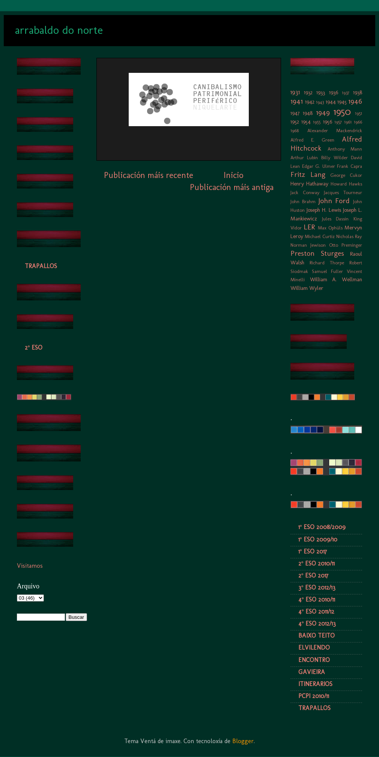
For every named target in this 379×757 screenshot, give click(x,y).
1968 (294, 130)
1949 (323, 112)
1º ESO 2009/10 (317, 539)
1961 (348, 122)
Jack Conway (305, 192)
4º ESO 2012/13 (317, 623)
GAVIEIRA (311, 672)
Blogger (243, 741)
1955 (316, 122)
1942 (309, 101)
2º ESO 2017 (313, 575)
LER (309, 227)
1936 (333, 92)
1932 (308, 92)
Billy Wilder (334, 157)
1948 (308, 113)
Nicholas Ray (349, 236)
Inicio (233, 175)
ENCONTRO (314, 660)
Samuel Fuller (327, 271)
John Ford (334, 200)
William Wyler (306, 288)
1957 (338, 122)
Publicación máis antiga (232, 187)
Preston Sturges (317, 253)
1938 (357, 92)
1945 (342, 101)
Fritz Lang (307, 174)
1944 (331, 101)
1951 (358, 113)
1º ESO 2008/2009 (322, 527)
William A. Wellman (336, 279)
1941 (296, 101)
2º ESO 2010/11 (316, 563)
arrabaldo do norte (59, 30)
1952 (294, 121)
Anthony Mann (345, 149)
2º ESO (33, 347)
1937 (345, 92)
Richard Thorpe (327, 262)
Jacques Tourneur (343, 192)
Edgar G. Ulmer (318, 166)
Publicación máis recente (148, 175)
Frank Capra (349, 166)
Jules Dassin (335, 219)
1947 (295, 113)
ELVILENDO (314, 647)
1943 (320, 102)
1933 (320, 92)
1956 (327, 121)
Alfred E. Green (312, 140)
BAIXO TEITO (316, 635)
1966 (358, 122)
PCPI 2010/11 (313, 696)
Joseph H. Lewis (324, 210)
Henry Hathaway (309, 183)
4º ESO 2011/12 (316, 611)
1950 (342, 112)
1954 (306, 121)
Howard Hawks (346, 184)
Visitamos (30, 565)
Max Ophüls (330, 228)
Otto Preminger (345, 245)
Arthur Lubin (304, 157)
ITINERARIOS (315, 684)
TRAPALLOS (41, 266)
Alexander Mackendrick (334, 130)
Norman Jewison (308, 245)
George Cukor (346, 175)
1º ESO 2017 (312, 551)
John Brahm (303, 201)
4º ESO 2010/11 (316, 599)
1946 (355, 101)
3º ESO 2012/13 (316, 587)
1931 (295, 92)
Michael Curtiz (320, 236)
